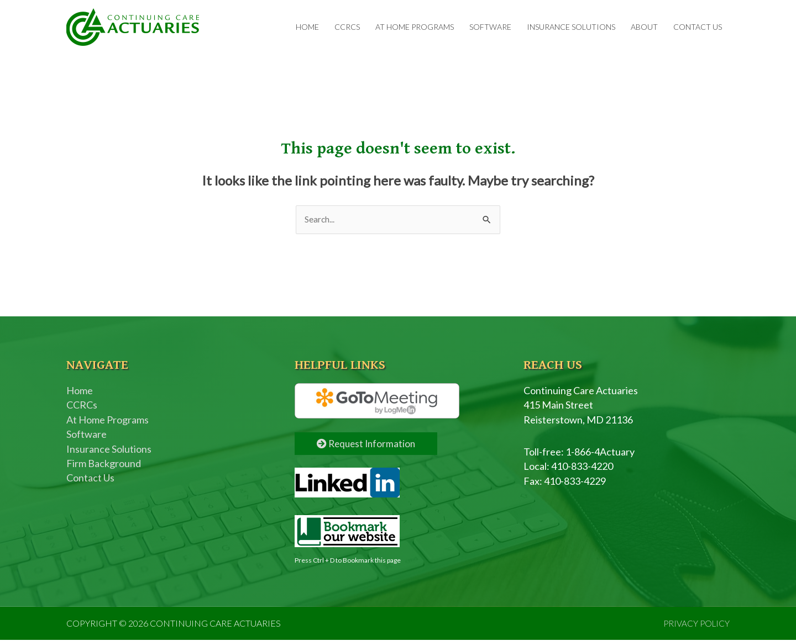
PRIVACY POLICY (695, 624)
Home (307, 27)
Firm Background (103, 465)
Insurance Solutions (571, 27)
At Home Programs (414, 27)
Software (490, 27)
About (644, 27)
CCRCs (347, 27)
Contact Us (697, 27)
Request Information (368, 444)
